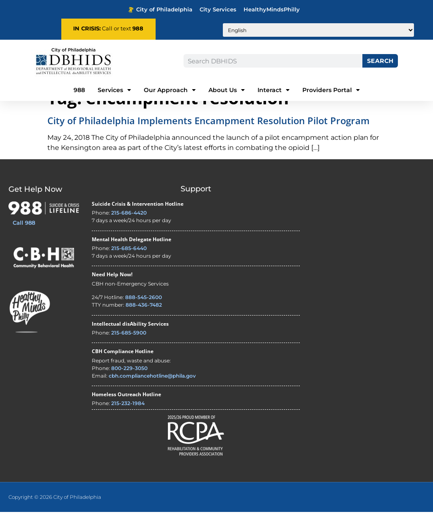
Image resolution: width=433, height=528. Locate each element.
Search (380, 61)
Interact (274, 90)
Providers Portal (331, 90)
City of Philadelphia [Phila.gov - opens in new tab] (160, 9)
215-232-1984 (128, 419)
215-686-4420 (129, 229)
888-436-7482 (144, 321)
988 (137, 28)
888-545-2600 (143, 313)
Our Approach (170, 90)
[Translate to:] (318, 30)
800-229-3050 (129, 384)
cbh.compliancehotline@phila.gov (152, 392)
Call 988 (24, 239)
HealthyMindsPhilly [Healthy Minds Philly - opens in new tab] (272, 9)
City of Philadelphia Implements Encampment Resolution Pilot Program (208, 137)
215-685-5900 (128, 349)
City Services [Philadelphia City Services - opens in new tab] (218, 9)
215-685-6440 (129, 264)
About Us (226, 90)
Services (114, 90)
